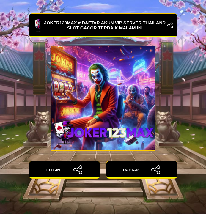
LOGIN (64, 169)
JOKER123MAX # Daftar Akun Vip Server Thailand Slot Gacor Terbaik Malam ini (103, 25)
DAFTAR (141, 169)
